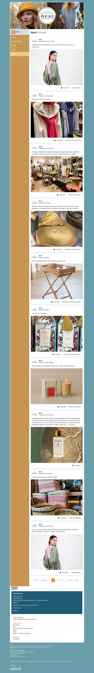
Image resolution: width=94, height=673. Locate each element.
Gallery (14, 50)
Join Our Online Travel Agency (17, 653)
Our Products (16, 41)
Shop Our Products (74, 195)
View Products (76, 572)
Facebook (13, 588)
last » (77, 580)
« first (36, 580)
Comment (65, 88)
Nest (34, 32)
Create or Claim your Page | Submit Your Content (22, 652)
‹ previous (43, 580)
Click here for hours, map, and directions (25, 605)
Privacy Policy (48, 645)
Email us (15, 611)
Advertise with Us (14, 655)
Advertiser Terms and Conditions (18, 656)
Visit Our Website (75, 518)
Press (14, 45)
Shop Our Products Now (73, 249)
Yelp (16, 588)
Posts (14, 54)
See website (76, 88)
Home (14, 37)
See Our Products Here (73, 140)
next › (71, 580)
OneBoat (20, 661)
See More (71, 424)
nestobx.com (17, 608)
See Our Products (75, 407)
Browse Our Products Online (71, 302)
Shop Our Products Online (72, 354)
